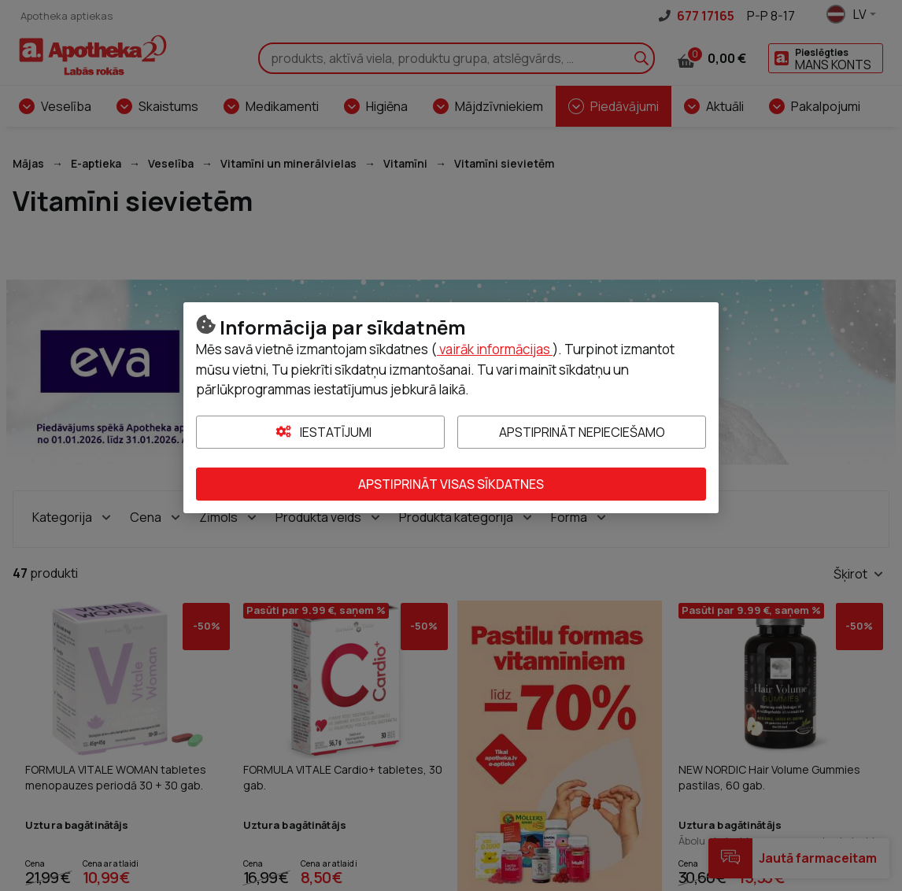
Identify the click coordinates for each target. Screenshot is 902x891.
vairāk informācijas (495, 349)
